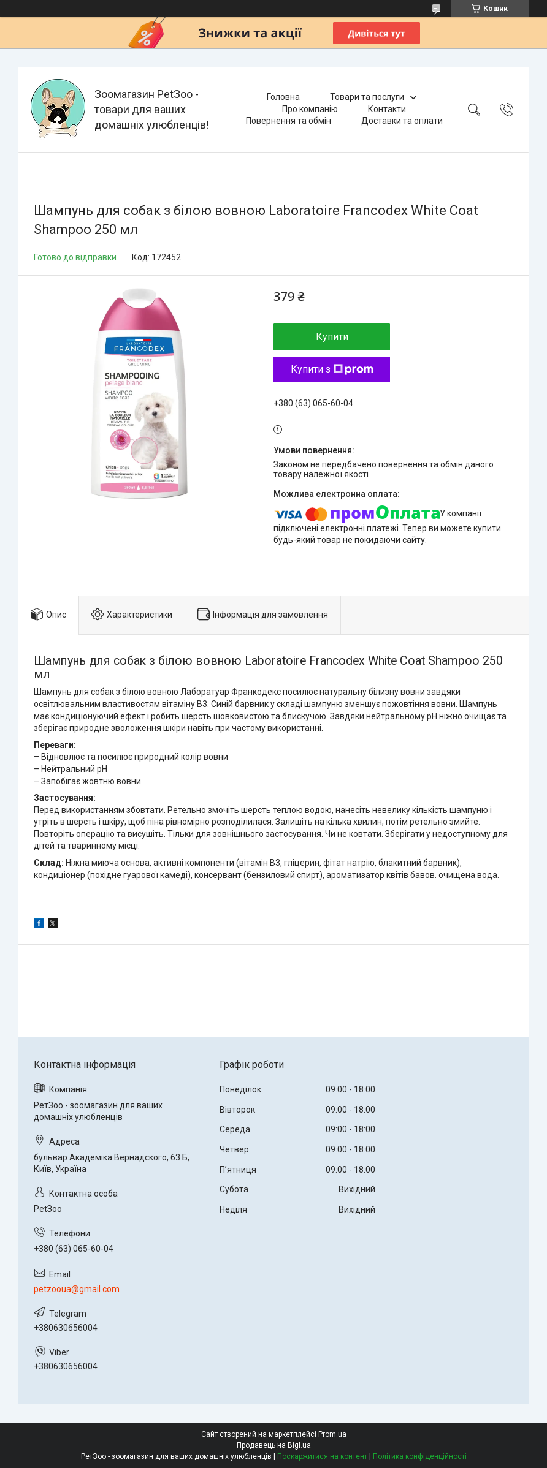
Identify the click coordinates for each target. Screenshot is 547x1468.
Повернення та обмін (288, 121)
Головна (283, 97)
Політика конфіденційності (420, 1456)
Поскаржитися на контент (322, 1456)
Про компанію (310, 109)
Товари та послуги (367, 97)
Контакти (387, 109)
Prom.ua (332, 1434)
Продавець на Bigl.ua (274, 1445)
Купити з (332, 369)
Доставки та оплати (402, 121)
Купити (332, 336)
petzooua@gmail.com (77, 1289)
